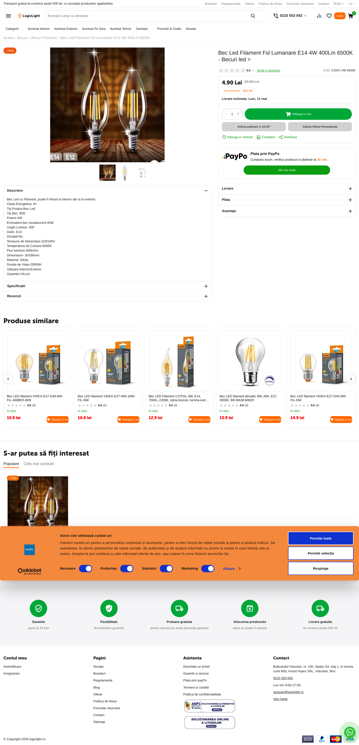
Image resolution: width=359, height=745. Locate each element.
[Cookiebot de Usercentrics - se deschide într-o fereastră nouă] (30, 736)
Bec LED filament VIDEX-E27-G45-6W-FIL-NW (318, 398)
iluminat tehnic (120, 29)
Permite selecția (321, 718)
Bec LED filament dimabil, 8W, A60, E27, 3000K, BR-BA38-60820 (248, 398)
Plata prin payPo (195, 680)
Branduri (211, 4)
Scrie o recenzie (268, 70)
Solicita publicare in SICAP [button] (253, 126)
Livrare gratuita (320, 622)
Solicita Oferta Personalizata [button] (320, 126)
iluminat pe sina (94, 29)
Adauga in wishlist (237, 137)
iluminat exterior (66, 29)
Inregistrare (11, 673)
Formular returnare (300, 4)
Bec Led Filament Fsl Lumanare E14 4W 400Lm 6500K (36, 543)
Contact (323, 4)
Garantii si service (196, 673)
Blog (96, 687)
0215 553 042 (283, 678)
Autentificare (12, 666)
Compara (265, 137)
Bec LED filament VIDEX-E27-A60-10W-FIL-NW (106, 398)
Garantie (38, 622)
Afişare (229, 733)
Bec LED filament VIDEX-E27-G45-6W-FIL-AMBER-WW (35, 398)
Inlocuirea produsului (250, 622)
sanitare (142, 29)
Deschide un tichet (196, 666)
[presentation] (8, 379)
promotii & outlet (169, 29)
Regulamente (231, 4)
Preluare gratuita (179, 622)
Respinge (321, 733)
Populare (11, 464)
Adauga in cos (298, 114)
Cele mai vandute (39, 464)
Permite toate (321, 703)
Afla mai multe (330, 159)
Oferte (249, 4)
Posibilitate (109, 622)
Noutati (191, 29)
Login (340, 15)
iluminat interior (39, 29)
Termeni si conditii (196, 687)
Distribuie (288, 137)
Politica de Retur (270, 4)
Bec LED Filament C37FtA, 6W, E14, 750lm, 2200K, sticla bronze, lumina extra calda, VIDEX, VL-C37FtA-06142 (178, 398)
